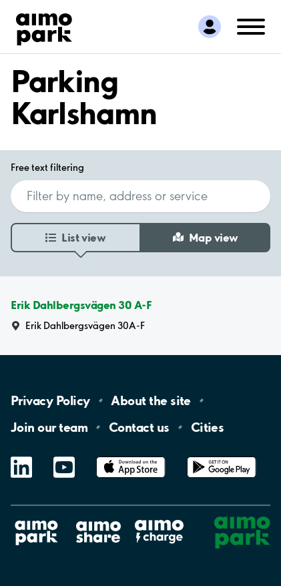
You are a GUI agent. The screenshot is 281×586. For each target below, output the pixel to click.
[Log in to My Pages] (209, 27)
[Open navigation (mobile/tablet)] (251, 25)
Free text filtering (47, 168)
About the (150, 400)
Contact (139, 427)
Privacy (50, 400)
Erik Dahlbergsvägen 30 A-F (81, 305)
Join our (49, 427)
